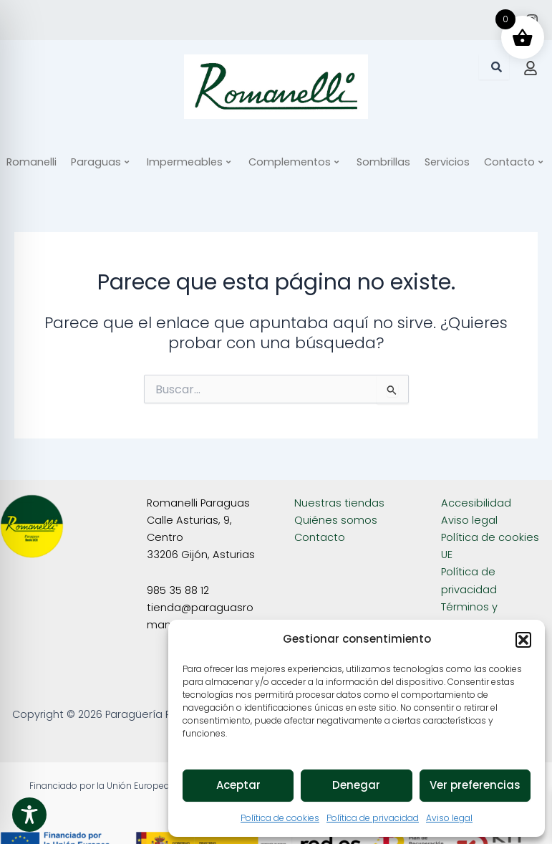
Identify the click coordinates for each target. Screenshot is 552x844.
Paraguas (100, 162)
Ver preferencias (475, 784)
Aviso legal (449, 818)
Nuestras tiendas (339, 503)
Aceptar (238, 784)
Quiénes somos (335, 520)
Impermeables (189, 162)
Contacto (319, 537)
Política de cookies (280, 818)
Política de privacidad (372, 818)
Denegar (356, 784)
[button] (523, 640)
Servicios (447, 162)
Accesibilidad (476, 503)
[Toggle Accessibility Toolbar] (29, 814)
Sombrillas (383, 162)
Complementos (293, 162)
